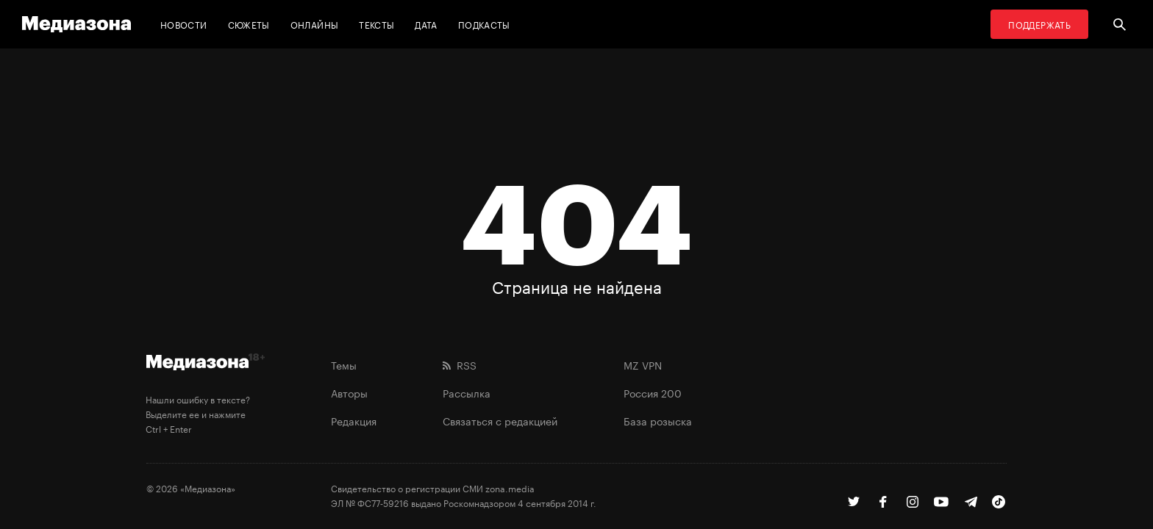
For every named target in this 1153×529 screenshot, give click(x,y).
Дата (426, 24)
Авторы (349, 392)
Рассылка (466, 392)
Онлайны (314, 24)
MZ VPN (643, 364)
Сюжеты (249, 24)
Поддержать (1039, 24)
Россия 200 (653, 392)
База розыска (658, 420)
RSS (459, 364)
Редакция (353, 420)
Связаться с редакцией (500, 420)
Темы (344, 364)
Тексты (376, 24)
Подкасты (484, 24)
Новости (183, 24)
